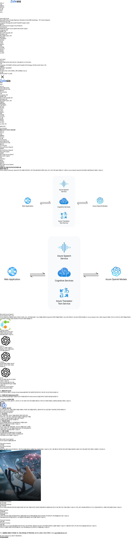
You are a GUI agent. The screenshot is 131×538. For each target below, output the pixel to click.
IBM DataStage (34, 20)
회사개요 (2, 40)
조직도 (1, 41)
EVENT (2, 51)
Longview (2, 23)
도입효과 (2, 161)
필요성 (1, 160)
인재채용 (2, 47)
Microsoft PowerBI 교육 (6, 33)
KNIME (2, 28)
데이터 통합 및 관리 (4, 18)
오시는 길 (2, 48)
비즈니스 (2, 3)
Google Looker (25, 23)
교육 (1, 4)
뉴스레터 (2, 53)
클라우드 (2, 24)
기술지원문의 (3, 38)
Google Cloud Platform (15, 26)
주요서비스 (2, 159)
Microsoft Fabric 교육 (6, 35)
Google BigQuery (14, 20)
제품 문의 (2, 166)
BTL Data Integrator (44, 20)
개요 (1, 157)
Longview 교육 (4, 30)
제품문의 (2, 6)
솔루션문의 (2, 37)
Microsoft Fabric (4, 20)
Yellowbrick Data (24, 20)
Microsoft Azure (4, 26)
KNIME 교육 (3, 31)
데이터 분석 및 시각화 (5, 21)
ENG (1, 12)
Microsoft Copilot (22, 28)
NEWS (1, 50)
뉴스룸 (1, 9)
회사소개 (2, 7)
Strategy (8, 23)
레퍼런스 (2, 44)
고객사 (1, 43)
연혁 (1, 45)
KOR (1, 10)
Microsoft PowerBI (16, 23)
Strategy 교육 (3, 34)
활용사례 (2, 163)
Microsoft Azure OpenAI (10, 28)
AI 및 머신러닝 (3, 27)
